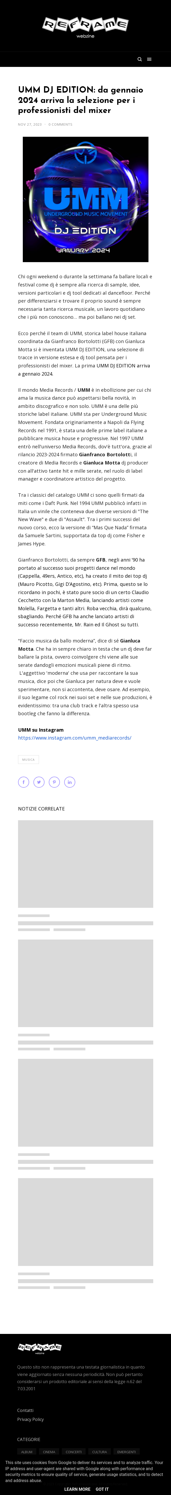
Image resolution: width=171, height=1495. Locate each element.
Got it (102, 1489)
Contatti (25, 1410)
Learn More (77, 1489)
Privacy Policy (30, 1419)
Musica (28, 760)
